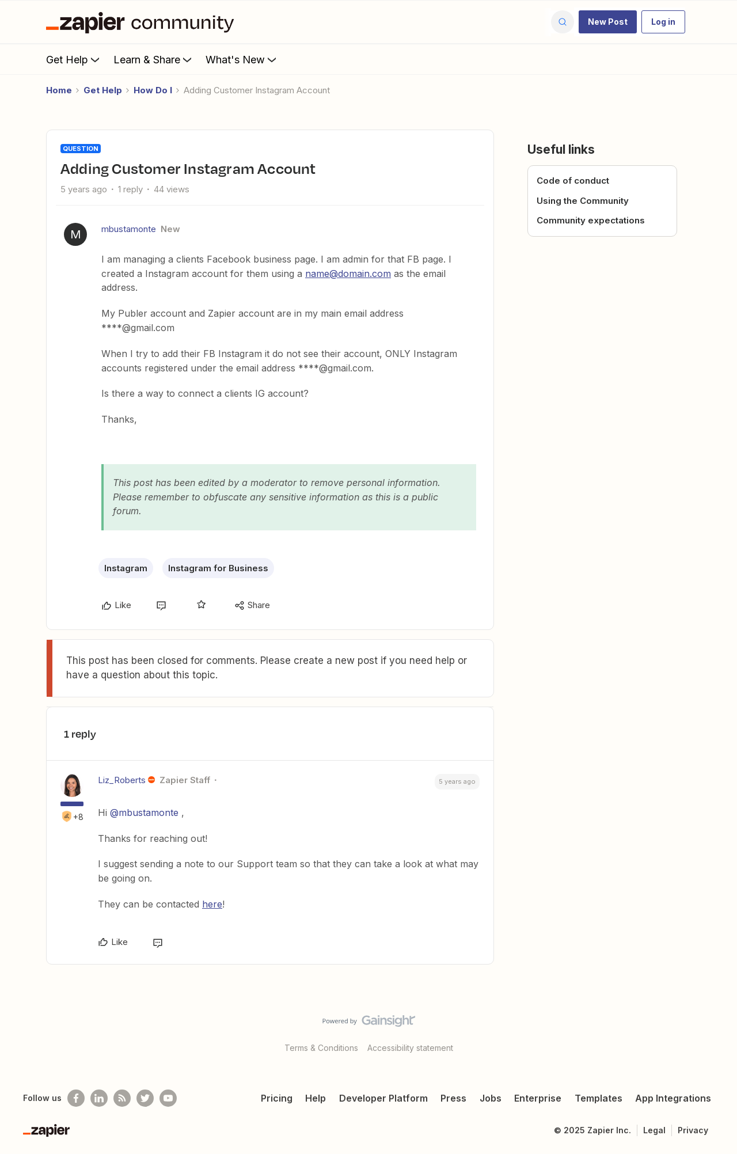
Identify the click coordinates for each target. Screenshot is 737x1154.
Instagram (125, 568)
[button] (608, 21)
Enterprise (537, 1098)
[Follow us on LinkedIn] (99, 1098)
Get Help (74, 59)
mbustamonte (128, 228)
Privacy (693, 1130)
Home (59, 90)
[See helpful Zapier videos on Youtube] (168, 1098)
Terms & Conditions (321, 1048)
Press (453, 1098)
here (212, 904)
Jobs (491, 1098)
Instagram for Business (218, 568)
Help (315, 1098)
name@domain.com (348, 273)
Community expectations (591, 220)
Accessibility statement (410, 1048)
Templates (598, 1098)
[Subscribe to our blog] (122, 1098)
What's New (242, 59)
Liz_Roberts (122, 780)
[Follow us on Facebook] (76, 1098)
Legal (654, 1130)
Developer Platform (383, 1098)
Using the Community (583, 200)
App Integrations (673, 1098)
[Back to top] (713, 1030)
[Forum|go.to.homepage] (143, 21)
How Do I (153, 90)
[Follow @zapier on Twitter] (145, 1098)
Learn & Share (153, 59)
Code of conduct (573, 180)
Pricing (276, 1098)
